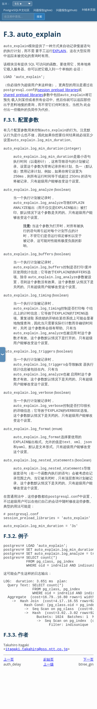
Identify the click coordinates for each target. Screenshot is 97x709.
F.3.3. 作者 (15, 651)
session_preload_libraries (58, 90)
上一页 (8, 677)
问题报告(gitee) (42, 10)
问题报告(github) (66, 10)
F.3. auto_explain (32, 34)
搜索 (39, 16)
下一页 (88, 677)
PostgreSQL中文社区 (16, 10)
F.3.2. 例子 (15, 539)
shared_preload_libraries (23, 95)
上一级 (48, 682)
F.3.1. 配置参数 (21, 120)
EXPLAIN (59, 50)
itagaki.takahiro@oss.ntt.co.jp (36, 666)
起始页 (48, 677)
